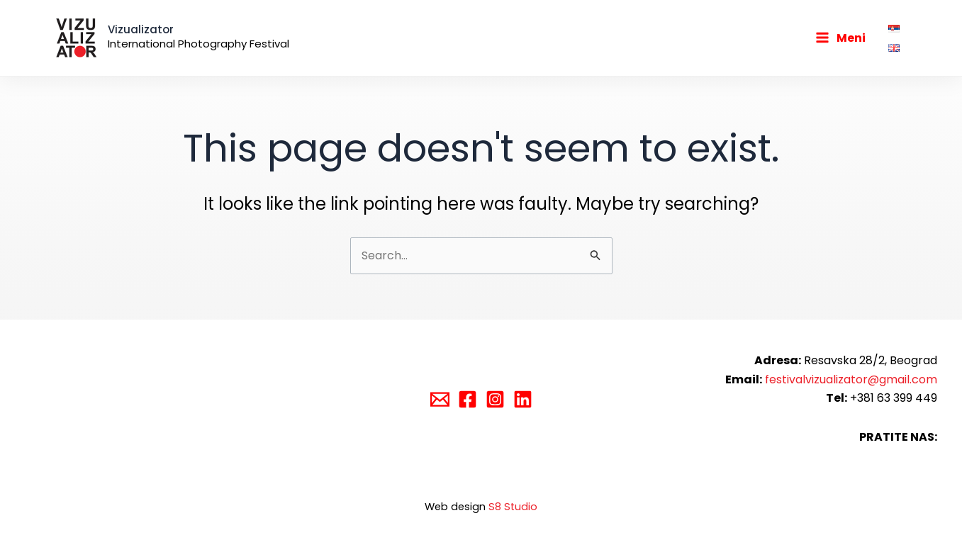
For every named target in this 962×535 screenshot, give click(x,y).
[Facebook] (467, 399)
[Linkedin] (522, 399)
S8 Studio (512, 507)
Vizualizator (141, 29)
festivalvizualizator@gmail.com (851, 379)
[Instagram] (495, 399)
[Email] (439, 399)
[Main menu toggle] (840, 37)
